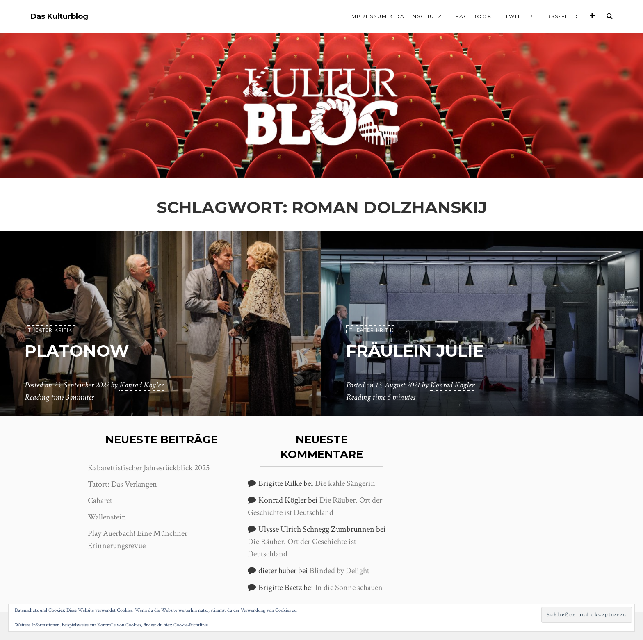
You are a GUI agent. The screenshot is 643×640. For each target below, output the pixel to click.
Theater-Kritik (50, 330)
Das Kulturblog (59, 16)
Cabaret (100, 500)
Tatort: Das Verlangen (122, 484)
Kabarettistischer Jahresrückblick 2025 (149, 467)
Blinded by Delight (339, 570)
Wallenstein (107, 517)
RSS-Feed (562, 16)
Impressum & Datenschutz (395, 16)
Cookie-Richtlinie (190, 625)
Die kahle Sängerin (345, 483)
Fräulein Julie (414, 351)
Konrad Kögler (141, 385)
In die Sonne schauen (349, 587)
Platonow (77, 351)
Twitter (519, 16)
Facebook (474, 16)
